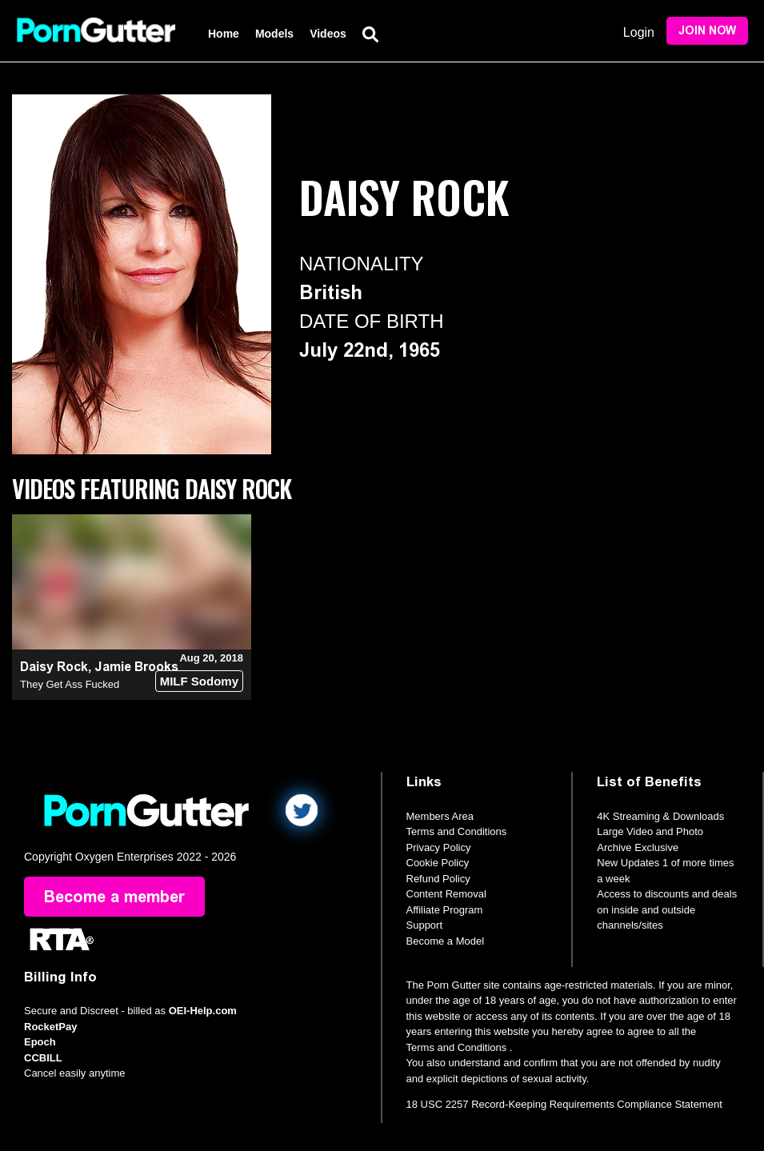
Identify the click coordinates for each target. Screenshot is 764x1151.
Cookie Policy (438, 863)
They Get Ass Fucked (69, 684)
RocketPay (50, 1027)
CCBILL (43, 1058)
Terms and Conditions (456, 831)
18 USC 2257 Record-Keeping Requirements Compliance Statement (564, 1104)
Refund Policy (438, 879)
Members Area (440, 816)
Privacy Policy (438, 847)
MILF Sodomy (199, 681)
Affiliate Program (444, 910)
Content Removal (446, 894)
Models (274, 33)
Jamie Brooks (136, 666)
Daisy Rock (54, 666)
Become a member (114, 896)
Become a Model (445, 941)
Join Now (707, 31)
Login (638, 32)
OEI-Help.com (203, 1011)
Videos (328, 33)
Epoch (40, 1042)
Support (424, 925)
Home (223, 33)
